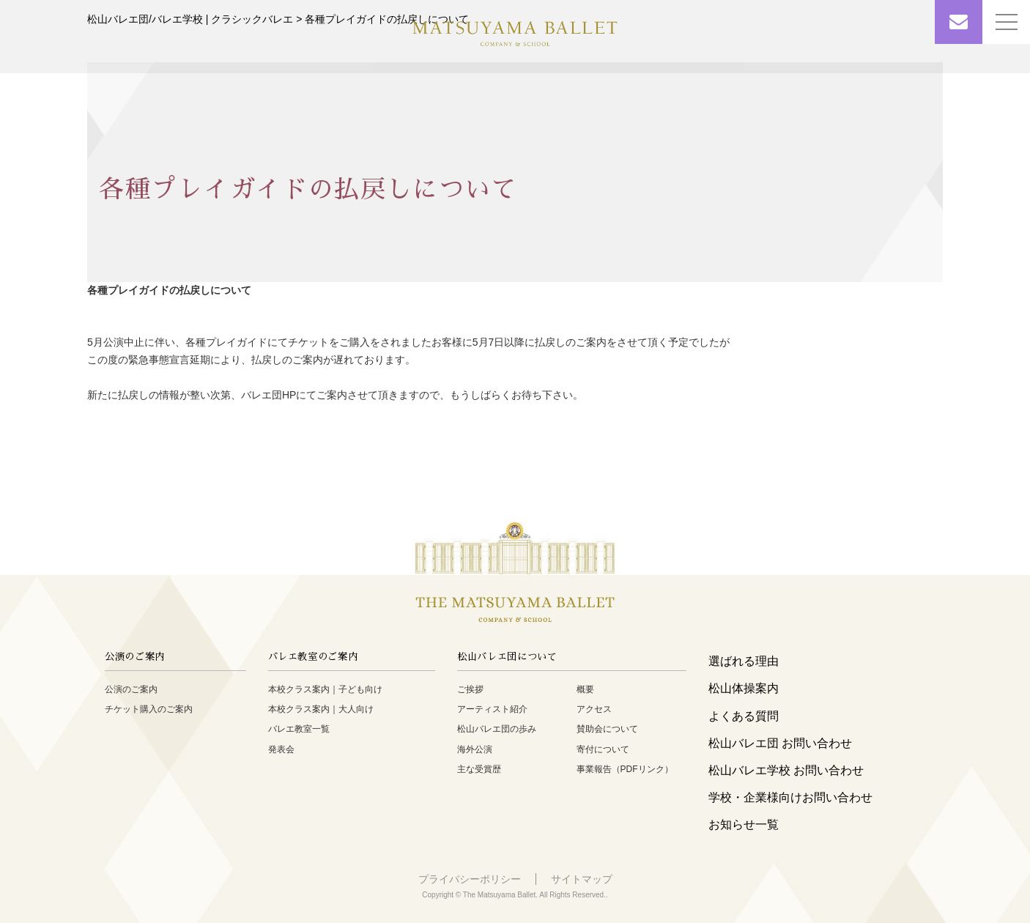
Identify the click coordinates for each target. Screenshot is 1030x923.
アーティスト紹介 (492, 709)
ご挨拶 (470, 689)
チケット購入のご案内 (149, 709)
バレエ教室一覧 (299, 729)
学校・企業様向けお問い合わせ (790, 797)
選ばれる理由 (743, 661)
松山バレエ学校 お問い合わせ (786, 770)
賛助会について (607, 729)
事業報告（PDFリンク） (625, 769)
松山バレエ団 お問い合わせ (780, 743)
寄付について (603, 749)
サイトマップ (581, 879)
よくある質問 (743, 716)
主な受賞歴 (479, 769)
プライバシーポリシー (469, 879)
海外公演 (474, 749)
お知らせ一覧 (743, 824)
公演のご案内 (131, 689)
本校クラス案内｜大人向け (321, 709)
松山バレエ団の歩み (496, 729)
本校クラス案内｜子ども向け (325, 689)
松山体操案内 (743, 688)
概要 (585, 689)
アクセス (594, 709)
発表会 (281, 749)
